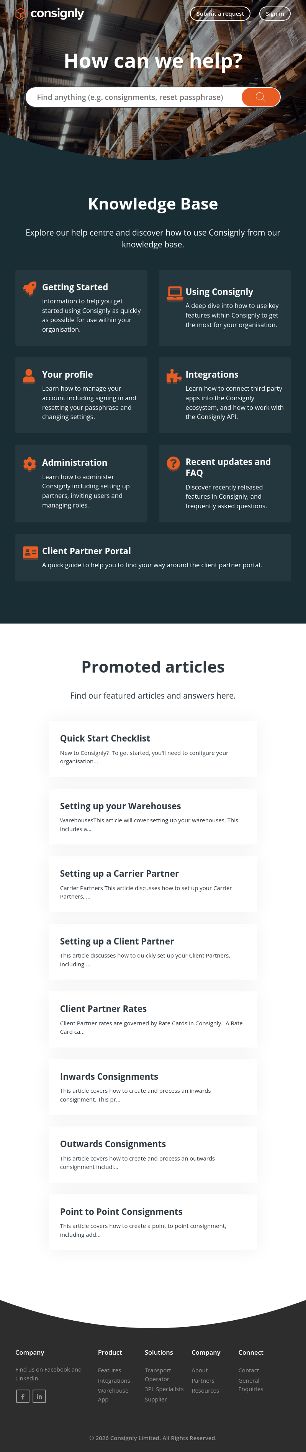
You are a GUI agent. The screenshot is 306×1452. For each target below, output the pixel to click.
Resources (205, 1390)
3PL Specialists (164, 1389)
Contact (248, 1370)
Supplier (156, 1399)
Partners (202, 1380)
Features (109, 1370)
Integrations (114, 1380)
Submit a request (220, 13)
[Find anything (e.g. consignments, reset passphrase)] (153, 97)
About (199, 1370)
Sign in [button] (275, 13)
